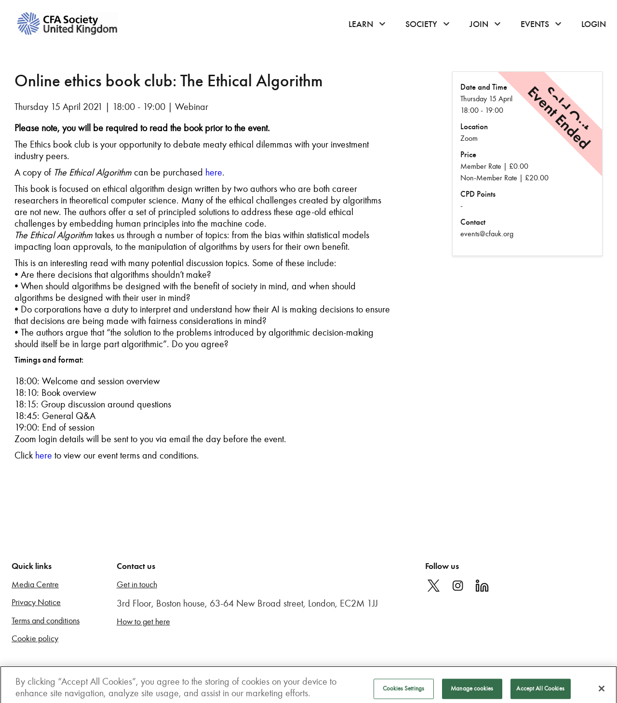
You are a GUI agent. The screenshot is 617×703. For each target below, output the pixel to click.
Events (535, 24)
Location (474, 127)
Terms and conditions (46, 621)
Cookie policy (35, 639)
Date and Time (483, 87)
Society (421, 24)
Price (468, 154)
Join (478, 24)
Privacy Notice (36, 602)
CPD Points (478, 194)
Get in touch (137, 585)
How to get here (143, 622)
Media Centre (35, 585)
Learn (361, 24)
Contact (472, 222)
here (213, 172)
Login (593, 24)
